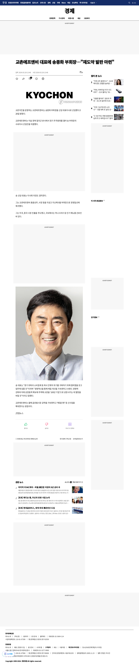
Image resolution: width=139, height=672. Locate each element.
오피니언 (43, 3)
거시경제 (62, 18)
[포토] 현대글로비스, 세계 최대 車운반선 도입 (36, 507)
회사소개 (8, 636)
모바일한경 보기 (78, 439)
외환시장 (71, 18)
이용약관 (62, 647)
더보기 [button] (92, 3)
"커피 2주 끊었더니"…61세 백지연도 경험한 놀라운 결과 (103, 83)
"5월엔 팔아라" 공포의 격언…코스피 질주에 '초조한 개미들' (102, 100)
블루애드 (43, 636)
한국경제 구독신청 (65, 439)
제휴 (15, 647)
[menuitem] (17, 79)
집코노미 (35, 3)
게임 (68, 3)
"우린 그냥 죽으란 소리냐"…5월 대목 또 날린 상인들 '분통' (103, 109)
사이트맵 (39, 647)
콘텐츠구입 (21, 647)
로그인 (134, 3)
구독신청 (17, 636)
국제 (58, 3)
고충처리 (25, 636)
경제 (49, 3)
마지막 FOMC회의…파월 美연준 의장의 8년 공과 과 (39, 487)
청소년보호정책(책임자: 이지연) (92, 647)
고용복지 (87, 18)
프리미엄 (84, 3)
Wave (63, 3)
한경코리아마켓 (13, 3)
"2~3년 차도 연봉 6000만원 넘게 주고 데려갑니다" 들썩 (103, 117)
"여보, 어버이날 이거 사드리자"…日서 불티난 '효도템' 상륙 (102, 92)
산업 (53, 3)
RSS (55, 647)
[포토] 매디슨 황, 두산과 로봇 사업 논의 (34, 497)
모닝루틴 (75, 3)
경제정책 (52, 18)
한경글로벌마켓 (25, 3)
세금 (78, 18)
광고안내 (34, 636)
